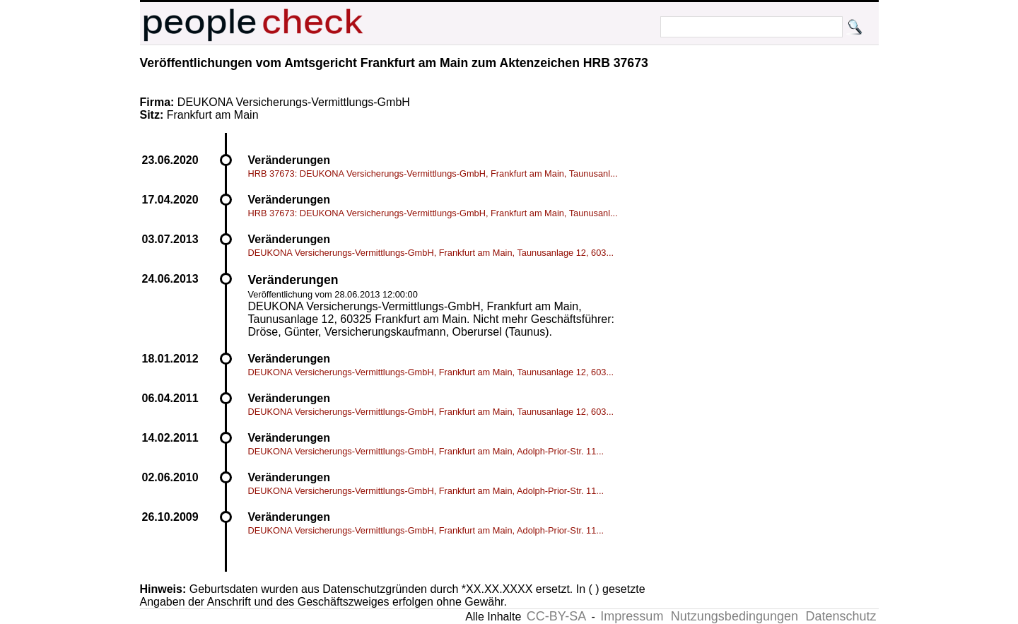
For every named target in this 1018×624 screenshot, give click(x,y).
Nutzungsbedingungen (734, 616)
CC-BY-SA (556, 616)
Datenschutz (840, 616)
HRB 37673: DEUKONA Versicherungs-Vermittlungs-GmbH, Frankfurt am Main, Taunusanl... (433, 173)
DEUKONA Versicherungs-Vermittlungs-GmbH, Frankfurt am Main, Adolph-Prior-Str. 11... (426, 451)
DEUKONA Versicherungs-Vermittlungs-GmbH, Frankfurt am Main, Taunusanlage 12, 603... (431, 252)
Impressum (631, 616)
